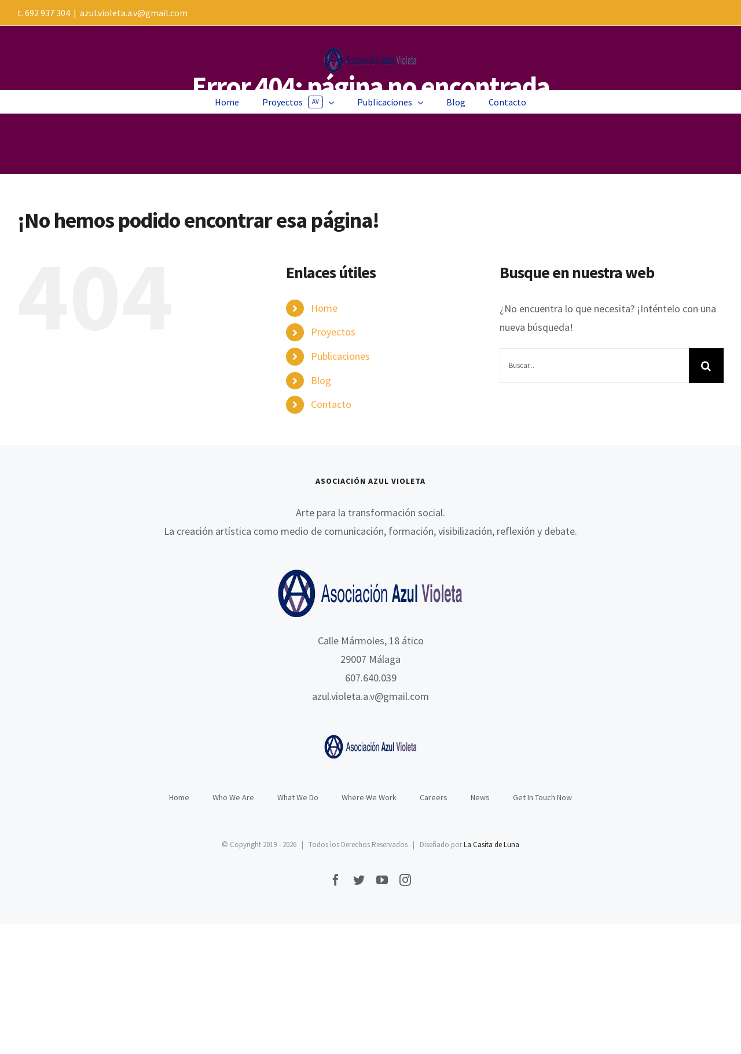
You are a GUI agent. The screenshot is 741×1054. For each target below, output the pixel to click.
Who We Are (233, 797)
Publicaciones (340, 356)
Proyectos (333, 331)
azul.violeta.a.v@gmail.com (134, 13)
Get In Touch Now (542, 797)
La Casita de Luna (491, 844)
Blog (321, 380)
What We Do (297, 797)
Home (324, 308)
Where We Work (369, 797)
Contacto (331, 404)
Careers (433, 797)
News (480, 797)
